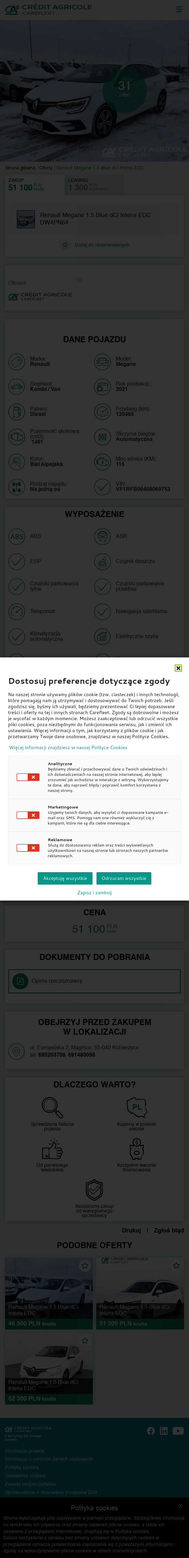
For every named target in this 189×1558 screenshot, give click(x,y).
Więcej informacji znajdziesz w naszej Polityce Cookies (68, 747)
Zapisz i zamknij (94, 892)
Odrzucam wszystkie (124, 878)
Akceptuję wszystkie (65, 878)
